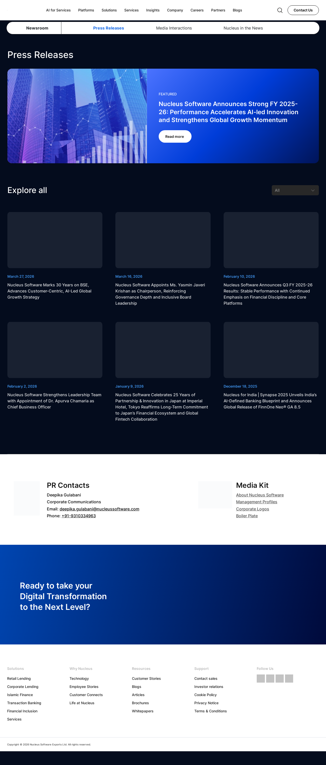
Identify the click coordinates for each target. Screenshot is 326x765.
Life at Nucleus (82, 703)
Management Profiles (256, 501)
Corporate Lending (22, 686)
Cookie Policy (205, 695)
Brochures (140, 703)
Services (14, 719)
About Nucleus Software (260, 494)
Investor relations (208, 686)
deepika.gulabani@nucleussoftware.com (99, 508)
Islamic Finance (20, 695)
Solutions (109, 10)
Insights (153, 10)
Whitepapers (143, 711)
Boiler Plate (247, 515)
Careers (197, 10)
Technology (79, 678)
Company (175, 10)
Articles (138, 695)
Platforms (86, 10)
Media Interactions (174, 28)
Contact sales (206, 678)
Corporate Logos (252, 508)
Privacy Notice (206, 703)
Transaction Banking (24, 703)
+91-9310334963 (79, 515)
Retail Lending (19, 678)
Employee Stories (84, 686)
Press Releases (108, 28)
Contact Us (303, 10)
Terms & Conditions (210, 711)
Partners (218, 10)
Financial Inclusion (22, 711)
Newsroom (37, 28)
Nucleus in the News (243, 28)
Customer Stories (146, 678)
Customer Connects (86, 695)
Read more (175, 136)
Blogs (136, 686)
